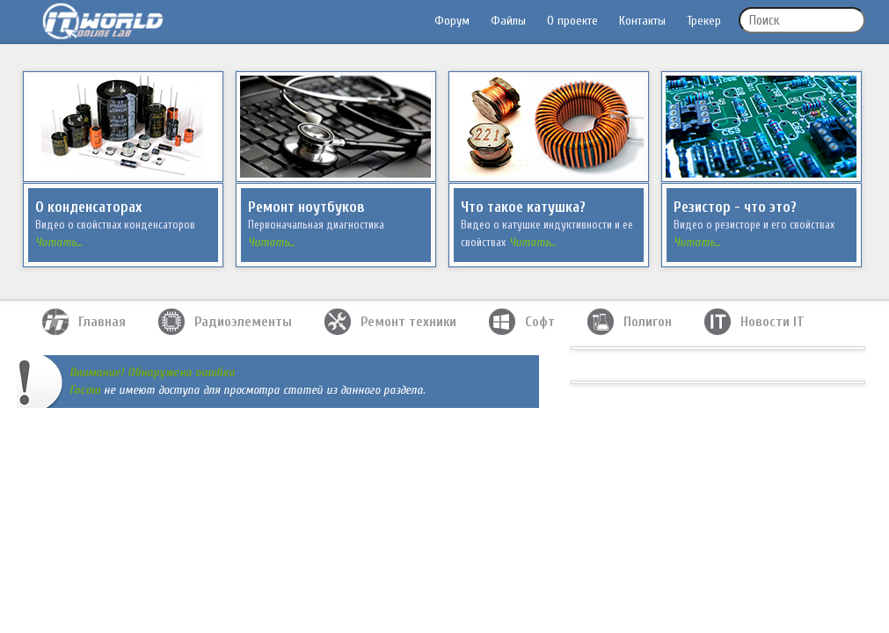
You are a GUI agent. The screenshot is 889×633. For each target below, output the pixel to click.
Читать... (58, 242)
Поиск (764, 20)
